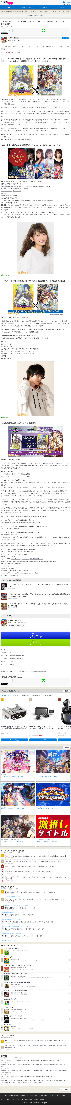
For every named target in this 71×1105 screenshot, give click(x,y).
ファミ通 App (7, 3)
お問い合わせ (9, 1095)
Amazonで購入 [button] (14, 740)
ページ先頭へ (65, 1089)
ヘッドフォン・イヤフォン (10, 695)
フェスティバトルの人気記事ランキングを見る (13, 940)
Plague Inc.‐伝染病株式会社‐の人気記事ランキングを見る (15, 926)
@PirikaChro (14, 575)
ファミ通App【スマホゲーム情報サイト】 (12, 11)
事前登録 (30, 15)
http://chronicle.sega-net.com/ (19, 570)
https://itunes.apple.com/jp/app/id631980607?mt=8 (27, 559)
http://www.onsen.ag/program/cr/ (11, 191)
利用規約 (16, 1095)
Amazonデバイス (37, 695)
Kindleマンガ (25, 695)
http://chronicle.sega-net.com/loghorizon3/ (18, 139)
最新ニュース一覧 (30, 11)
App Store (35, 635)
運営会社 (23, 1095)
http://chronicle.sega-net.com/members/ (26, 573)
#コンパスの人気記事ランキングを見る (11, 896)
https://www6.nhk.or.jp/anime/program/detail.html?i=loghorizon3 (20, 522)
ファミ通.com (52, 1095)
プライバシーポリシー (33, 1095)
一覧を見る (67, 691)
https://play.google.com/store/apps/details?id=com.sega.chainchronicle (34, 561)
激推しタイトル (39, 15)
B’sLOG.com (61, 1095)
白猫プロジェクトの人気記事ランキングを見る (13, 912)
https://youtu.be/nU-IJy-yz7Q (28, 335)
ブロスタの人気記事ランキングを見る (11, 919)
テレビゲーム (48, 695)
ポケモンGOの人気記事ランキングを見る (11, 933)
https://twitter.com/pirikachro (16, 658)
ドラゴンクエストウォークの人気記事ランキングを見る (15, 905)
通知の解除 (44, 1095)
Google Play (35, 643)
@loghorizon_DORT (42, 526)
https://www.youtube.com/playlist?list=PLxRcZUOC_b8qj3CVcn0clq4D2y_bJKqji (25, 186)
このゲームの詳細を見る (17, 626)
